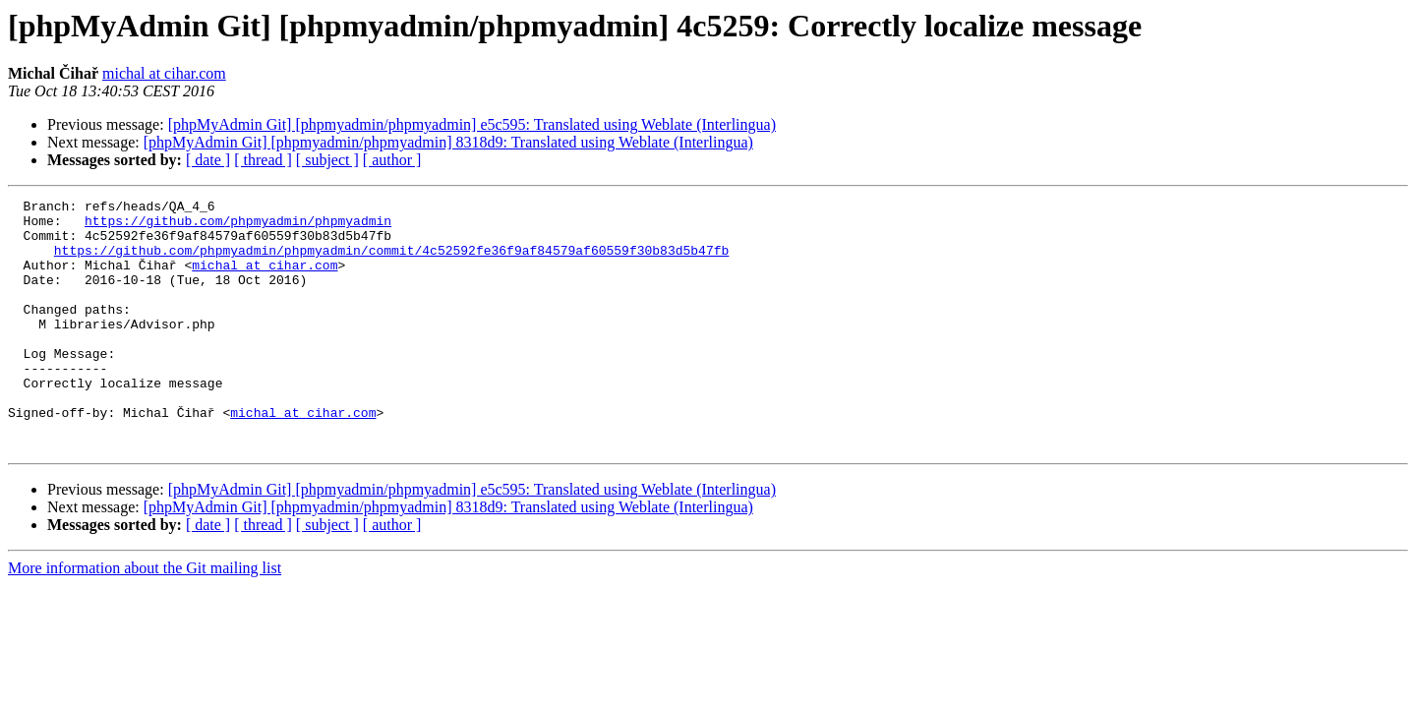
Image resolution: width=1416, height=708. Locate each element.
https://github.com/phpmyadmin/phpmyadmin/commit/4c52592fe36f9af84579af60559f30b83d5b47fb (391, 261)
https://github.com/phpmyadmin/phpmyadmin (238, 226)
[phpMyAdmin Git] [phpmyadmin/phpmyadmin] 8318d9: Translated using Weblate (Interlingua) (448, 142)
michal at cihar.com (164, 73)
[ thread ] (263, 159)
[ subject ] (327, 159)
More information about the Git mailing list (144, 618)
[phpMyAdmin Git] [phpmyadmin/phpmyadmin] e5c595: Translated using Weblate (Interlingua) (472, 124)
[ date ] (208, 159)
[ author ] (392, 159)
